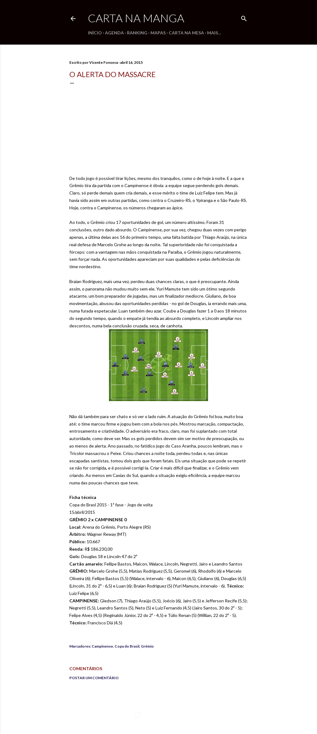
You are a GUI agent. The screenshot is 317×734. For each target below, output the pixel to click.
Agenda (114, 32)
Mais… (214, 32)
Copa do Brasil (127, 646)
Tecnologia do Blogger (158, 715)
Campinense (102, 646)
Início (95, 32)
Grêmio (147, 646)
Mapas (158, 32)
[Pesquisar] (244, 17)
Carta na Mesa (186, 32)
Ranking (137, 32)
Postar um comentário (94, 677)
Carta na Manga (136, 18)
